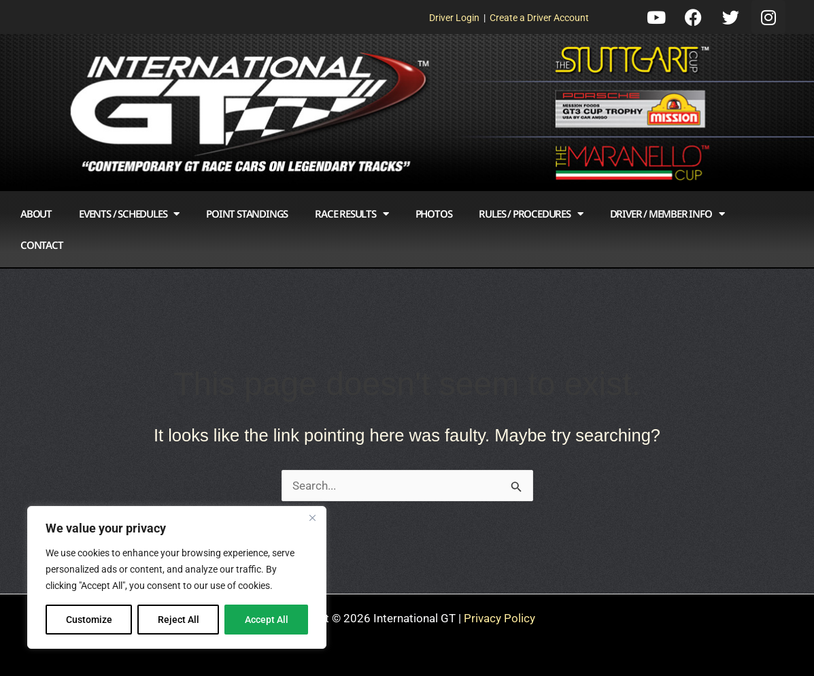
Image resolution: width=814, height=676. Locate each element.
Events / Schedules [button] (129, 214)
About (36, 213)
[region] (176, 577)
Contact (41, 245)
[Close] (312, 517)
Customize (89, 619)
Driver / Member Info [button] (667, 214)
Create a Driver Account (539, 17)
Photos (434, 213)
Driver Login (454, 17)
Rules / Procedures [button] (530, 214)
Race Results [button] (351, 214)
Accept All (266, 619)
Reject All (178, 619)
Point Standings (247, 213)
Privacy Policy (499, 618)
